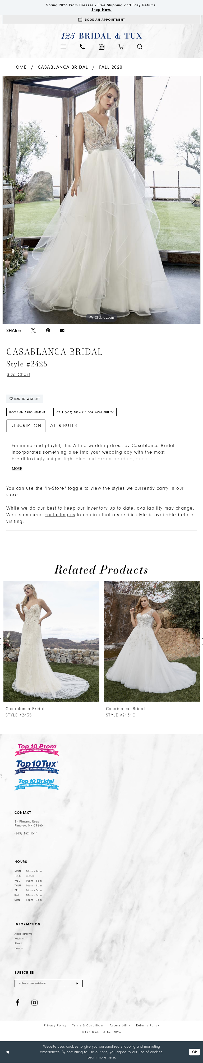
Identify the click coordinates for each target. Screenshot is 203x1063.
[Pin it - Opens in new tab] (48, 330)
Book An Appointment (27, 412)
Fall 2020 (110, 67)
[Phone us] (82, 46)
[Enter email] (49, 983)
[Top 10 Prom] (37, 750)
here (111, 1057)
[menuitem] (63, 47)
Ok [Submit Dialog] (194, 1052)
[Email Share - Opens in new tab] (62, 330)
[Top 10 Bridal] (37, 785)
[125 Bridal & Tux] (101, 36)
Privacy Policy (55, 1025)
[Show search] (139, 46)
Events (19, 948)
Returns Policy (147, 1025)
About (18, 943)
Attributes (63, 425)
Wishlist (20, 938)
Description (26, 425)
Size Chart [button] (18, 374)
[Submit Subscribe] (77, 983)
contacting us (60, 515)
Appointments (24, 933)
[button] (63, 47)
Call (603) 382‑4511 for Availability (85, 412)
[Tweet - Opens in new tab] (33, 330)
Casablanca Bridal (63, 67)
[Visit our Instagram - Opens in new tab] (34, 1003)
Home (19, 67)
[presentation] (51, 641)
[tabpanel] (101, 200)
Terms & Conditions (88, 1025)
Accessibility (120, 1025)
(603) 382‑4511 (26, 833)
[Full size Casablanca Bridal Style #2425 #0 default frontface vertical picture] (101, 200)
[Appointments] (101, 19)
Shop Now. (101, 10)
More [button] (17, 468)
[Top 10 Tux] (37, 767)
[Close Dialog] (7, 1052)
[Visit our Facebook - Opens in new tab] (18, 1003)
